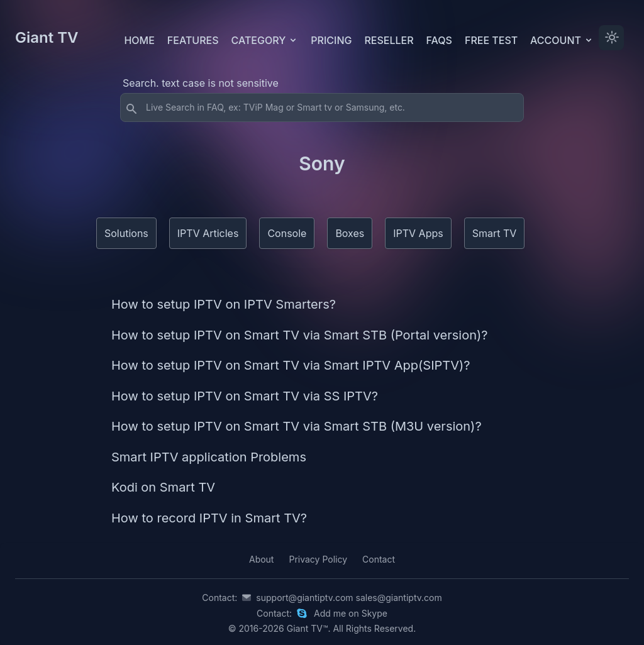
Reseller (388, 40)
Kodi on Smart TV (163, 487)
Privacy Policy (318, 559)
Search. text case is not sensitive (201, 83)
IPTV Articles (208, 233)
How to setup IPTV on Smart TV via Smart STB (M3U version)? (296, 426)
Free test (491, 40)
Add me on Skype (350, 613)
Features (193, 40)
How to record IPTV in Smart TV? (209, 518)
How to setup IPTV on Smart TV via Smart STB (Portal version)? (299, 335)
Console (286, 233)
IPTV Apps (418, 233)
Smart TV (494, 233)
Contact (378, 559)
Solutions (126, 233)
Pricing (331, 40)
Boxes (349, 233)
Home (139, 40)
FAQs (439, 40)
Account (562, 40)
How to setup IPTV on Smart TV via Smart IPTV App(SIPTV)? (290, 365)
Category (265, 40)
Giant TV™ (307, 628)
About (261, 559)
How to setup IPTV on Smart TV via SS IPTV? (244, 396)
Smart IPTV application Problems (208, 457)
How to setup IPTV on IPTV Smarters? (223, 304)
